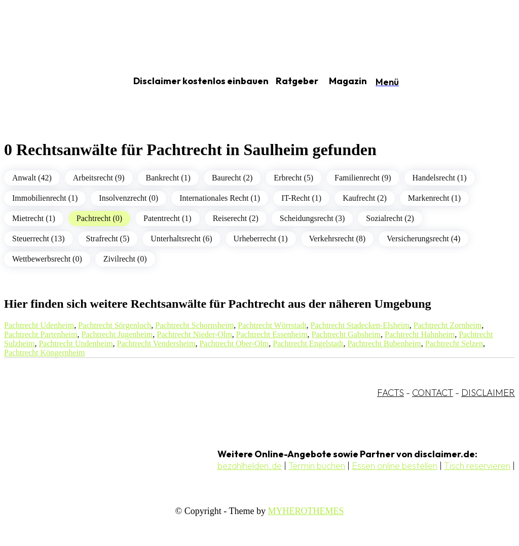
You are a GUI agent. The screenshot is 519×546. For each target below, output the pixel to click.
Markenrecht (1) (434, 198)
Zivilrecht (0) (125, 258)
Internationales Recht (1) (219, 198)
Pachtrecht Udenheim (39, 325)
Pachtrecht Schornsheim (194, 325)
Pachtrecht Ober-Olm (234, 343)
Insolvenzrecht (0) (128, 198)
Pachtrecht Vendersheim (156, 343)
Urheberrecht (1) (261, 238)
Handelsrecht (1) (440, 177)
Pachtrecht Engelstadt (308, 343)
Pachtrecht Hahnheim (420, 334)
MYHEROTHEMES (306, 511)
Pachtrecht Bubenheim (384, 343)
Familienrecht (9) (363, 177)
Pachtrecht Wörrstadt (272, 325)
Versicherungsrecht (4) (423, 238)
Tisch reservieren (477, 465)
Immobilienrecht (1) (45, 198)
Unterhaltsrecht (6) (181, 238)
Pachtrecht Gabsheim (346, 334)
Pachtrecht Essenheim (272, 334)
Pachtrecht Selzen (454, 343)
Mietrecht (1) (33, 218)
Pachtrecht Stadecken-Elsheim (360, 325)
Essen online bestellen (394, 465)
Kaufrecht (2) (365, 198)
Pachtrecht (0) (99, 218)
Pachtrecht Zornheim (448, 325)
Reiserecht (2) (235, 218)
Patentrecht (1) (167, 218)
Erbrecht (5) (293, 177)
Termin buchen (316, 465)
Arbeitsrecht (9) (99, 177)
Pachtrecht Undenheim (76, 343)
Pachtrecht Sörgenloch (114, 325)
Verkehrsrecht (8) (337, 238)
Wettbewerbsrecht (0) (47, 258)
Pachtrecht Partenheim (40, 334)
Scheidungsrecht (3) (312, 218)
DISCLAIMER (488, 392)
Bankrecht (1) (168, 177)
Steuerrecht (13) (38, 238)
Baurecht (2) (232, 177)
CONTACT (432, 392)
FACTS (390, 392)
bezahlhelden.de (249, 465)
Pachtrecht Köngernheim (44, 352)
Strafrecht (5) (108, 238)
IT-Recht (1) (301, 198)
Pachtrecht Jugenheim (117, 334)
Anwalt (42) (32, 177)
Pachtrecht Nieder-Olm (194, 334)
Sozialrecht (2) (390, 218)
